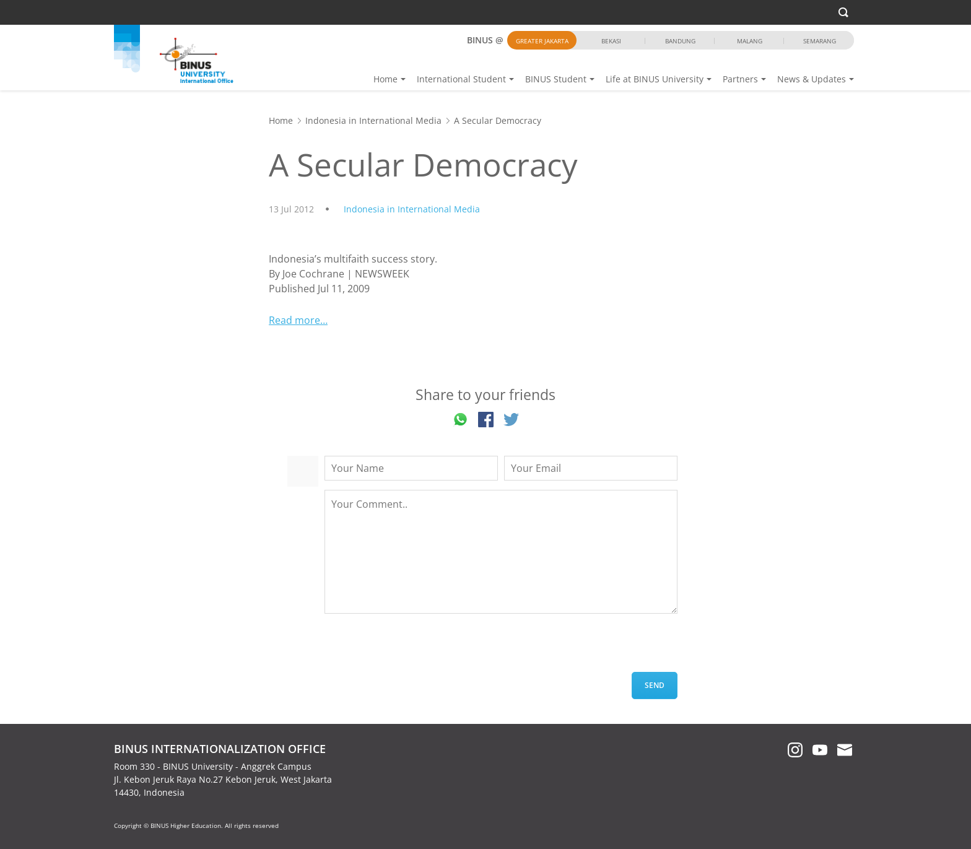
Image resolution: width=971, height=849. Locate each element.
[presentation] (418, 648)
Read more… (298, 320)
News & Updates (811, 79)
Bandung (680, 41)
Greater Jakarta (542, 41)
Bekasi (611, 41)
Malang (749, 41)
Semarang (819, 41)
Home (385, 79)
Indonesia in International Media (373, 120)
